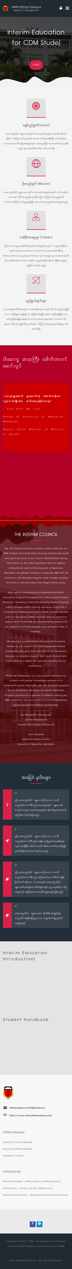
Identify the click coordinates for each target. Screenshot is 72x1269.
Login (36, 65)
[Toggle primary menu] (67, 8)
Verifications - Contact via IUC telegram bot (27, 1189)
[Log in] (61, 8)
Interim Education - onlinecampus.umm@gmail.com (31, 1182)
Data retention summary (22, 1261)
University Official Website (17, 1149)
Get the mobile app (49, 1261)
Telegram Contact (13, 1156)
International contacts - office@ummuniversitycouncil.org (35, 1195)
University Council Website (17, 1142)
